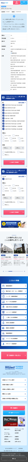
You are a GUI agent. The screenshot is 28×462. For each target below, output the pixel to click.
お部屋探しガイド (8, 436)
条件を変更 (22, 102)
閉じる (14, 458)
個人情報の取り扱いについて (10, 450)
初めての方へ (7, 429)
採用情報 (17, 439)
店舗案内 (17, 436)
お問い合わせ (18, 441)
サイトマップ (21, 450)
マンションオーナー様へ (7, 433)
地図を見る (14, 53)
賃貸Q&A (6, 439)
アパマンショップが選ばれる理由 (19, 429)
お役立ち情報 (7, 441)
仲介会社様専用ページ (10, 448)
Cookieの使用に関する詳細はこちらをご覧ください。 (13, 455)
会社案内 (17, 433)
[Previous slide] (3, 271)
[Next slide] (25, 271)
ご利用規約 (20, 448)
